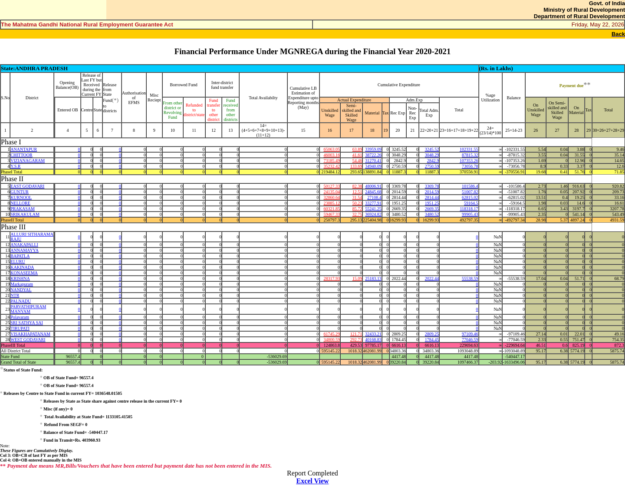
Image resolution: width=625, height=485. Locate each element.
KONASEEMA (24, 272)
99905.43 (470, 214)
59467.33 (331, 214)
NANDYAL (20, 289)
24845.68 (373, 191)
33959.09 (373, 149)
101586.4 (470, 186)
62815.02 (470, 197)
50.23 (357, 203)
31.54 (357, 197)
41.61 (357, 155)
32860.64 (331, 197)
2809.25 (432, 334)
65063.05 (331, 149)
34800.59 (331, 339)
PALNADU (20, 301)
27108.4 (374, 197)
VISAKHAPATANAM (30, 334)
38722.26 (373, 155)
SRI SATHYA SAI (26, 322)
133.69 (356, 166)
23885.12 (331, 203)
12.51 (357, 191)
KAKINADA (22, 267)
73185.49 (331, 160)
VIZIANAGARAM (27, 160)
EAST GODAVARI (27, 186)
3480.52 (432, 214)
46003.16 (331, 155)
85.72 (357, 208)
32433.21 (373, 334)
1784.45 (432, 339)
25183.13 (373, 278)
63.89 (357, 149)
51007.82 (470, 191)
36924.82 (373, 214)
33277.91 (373, 203)
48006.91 (373, 186)
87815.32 (470, 155)
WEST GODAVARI (27, 339)
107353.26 (469, 160)
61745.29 (331, 334)
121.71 (356, 334)
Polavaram (19, 317)
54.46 (357, 160)
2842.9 (433, 160)
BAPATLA (20, 256)
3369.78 (432, 186)
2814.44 (432, 197)
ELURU (17, 261)
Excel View (312, 481)
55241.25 (373, 208)
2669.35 (432, 208)
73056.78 (470, 166)
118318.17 (469, 208)
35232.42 (331, 166)
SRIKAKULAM (24, 214)
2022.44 (432, 278)
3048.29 (432, 155)
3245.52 (432, 149)
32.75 (357, 214)
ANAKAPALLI (24, 244)
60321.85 (331, 208)
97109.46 (470, 334)
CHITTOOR (21, 155)
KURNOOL (21, 197)
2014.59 (432, 191)
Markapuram (21, 284)
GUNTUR (19, 191)
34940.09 (373, 166)
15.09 (357, 278)
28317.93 (331, 278)
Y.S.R (15, 166)
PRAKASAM (22, 208)
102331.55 (469, 149)
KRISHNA (20, 278)
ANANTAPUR (23, 149)
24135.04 (331, 191)
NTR (14, 295)
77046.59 (470, 339)
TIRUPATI (20, 328)
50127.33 (331, 186)
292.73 (356, 339)
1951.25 (432, 203)
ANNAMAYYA (24, 250)
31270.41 (373, 160)
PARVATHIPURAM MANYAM (28, 309)
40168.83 (373, 339)
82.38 (357, 186)
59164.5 (471, 203)
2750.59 (432, 166)
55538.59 (470, 278)
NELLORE (20, 203)
